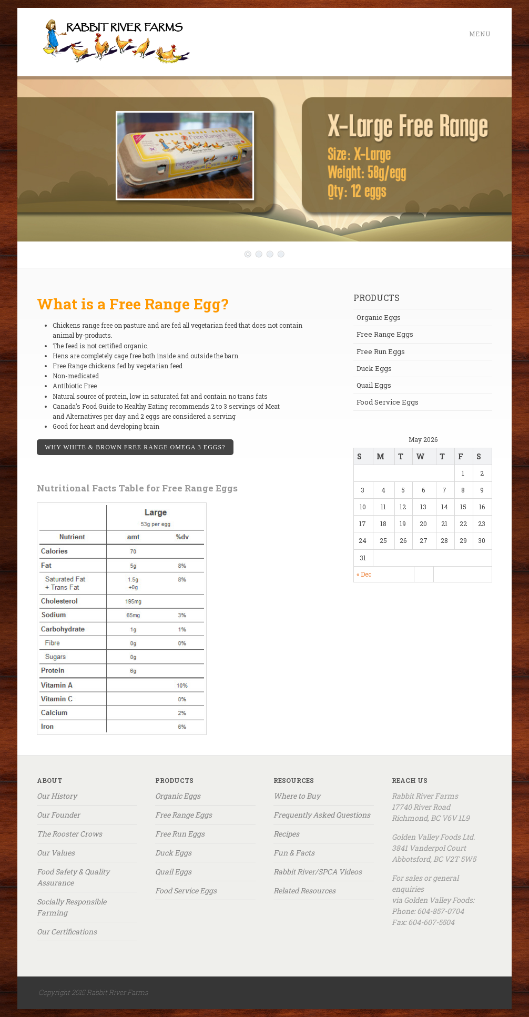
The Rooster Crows (69, 834)
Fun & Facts (293, 853)
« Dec (364, 574)
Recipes (286, 834)
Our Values (56, 853)
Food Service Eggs (388, 402)
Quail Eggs (374, 385)
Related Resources (304, 890)
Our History (57, 796)
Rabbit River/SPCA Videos (317, 872)
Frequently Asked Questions (321, 815)
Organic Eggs (379, 317)
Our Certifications (67, 932)
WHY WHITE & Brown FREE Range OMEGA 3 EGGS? (135, 447)
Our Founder (58, 815)
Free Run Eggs (381, 351)
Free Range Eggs (385, 334)
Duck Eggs (374, 368)
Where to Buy (296, 796)
